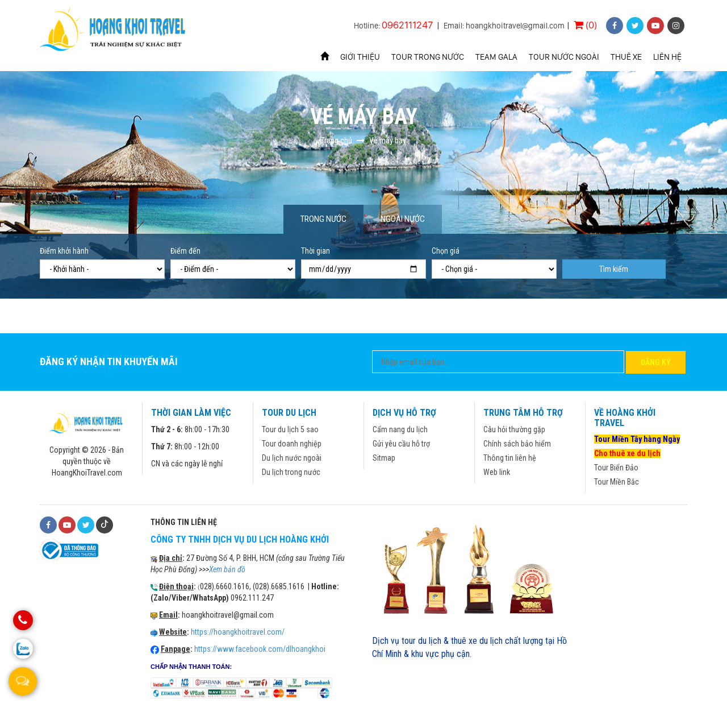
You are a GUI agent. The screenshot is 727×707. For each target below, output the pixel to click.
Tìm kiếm (613, 269)
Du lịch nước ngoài (291, 457)
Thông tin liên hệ (509, 457)
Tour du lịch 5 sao (290, 429)
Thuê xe (626, 57)
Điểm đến (185, 250)
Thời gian (315, 250)
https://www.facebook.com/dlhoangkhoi (259, 649)
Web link (496, 472)
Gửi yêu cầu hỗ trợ (401, 443)
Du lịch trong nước (291, 472)
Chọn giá (445, 250)
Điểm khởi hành (64, 250)
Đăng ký (656, 362)
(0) (585, 25)
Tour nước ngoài (564, 57)
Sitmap (384, 457)
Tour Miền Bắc (616, 481)
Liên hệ (667, 57)
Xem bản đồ (227, 569)
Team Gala (496, 57)
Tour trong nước (427, 57)
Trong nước (323, 219)
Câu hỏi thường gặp (514, 429)
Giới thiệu (360, 57)
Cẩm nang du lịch (400, 429)
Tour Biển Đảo (616, 467)
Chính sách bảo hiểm (517, 443)
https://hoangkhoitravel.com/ (238, 631)
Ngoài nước (403, 219)
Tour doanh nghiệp (291, 443)
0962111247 (407, 25)
